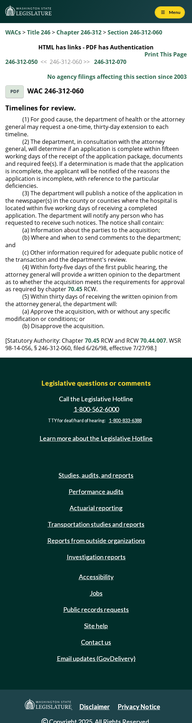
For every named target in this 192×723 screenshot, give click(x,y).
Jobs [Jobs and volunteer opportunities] (96, 593)
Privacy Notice (139, 707)
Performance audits (96, 491)
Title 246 (38, 32)
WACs (13, 32)
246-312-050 (21, 62)
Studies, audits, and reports (96, 475)
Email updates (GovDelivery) (96, 658)
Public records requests (96, 609)
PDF (14, 91)
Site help (96, 626)
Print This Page (165, 54)
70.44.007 (153, 340)
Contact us (96, 642)
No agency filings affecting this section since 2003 (117, 77)
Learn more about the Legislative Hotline (96, 438)
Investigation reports (96, 557)
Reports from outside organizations (96, 540)
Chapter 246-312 (79, 32)
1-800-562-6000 (96, 409)
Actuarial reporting (96, 508)
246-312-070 (110, 62)
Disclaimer (94, 707)
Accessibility (96, 577)
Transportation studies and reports (96, 524)
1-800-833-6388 (125, 420)
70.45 (75, 289)
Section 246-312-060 (135, 32)
